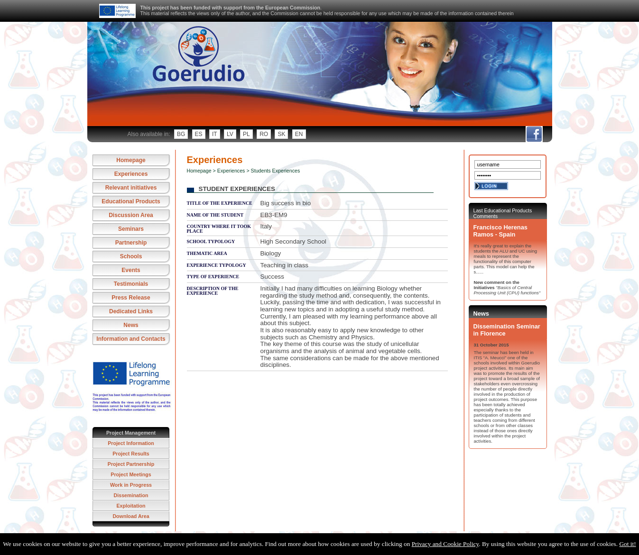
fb (533, 134)
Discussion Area (131, 215)
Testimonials (131, 284)
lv (230, 134)
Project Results (130, 453)
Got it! (627, 543)
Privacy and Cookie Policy (445, 543)
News (130, 325)
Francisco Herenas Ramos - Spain (500, 231)
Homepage (130, 160)
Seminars (131, 229)
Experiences (131, 174)
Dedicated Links (131, 311)
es (199, 134)
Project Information (131, 443)
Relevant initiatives (131, 187)
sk (281, 134)
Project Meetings (131, 474)
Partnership (131, 242)
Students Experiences (275, 170)
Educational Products (131, 201)
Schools (131, 256)
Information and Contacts (130, 339)
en (299, 134)
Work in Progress (131, 485)
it (214, 134)
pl (246, 134)
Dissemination (131, 495)
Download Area (130, 516)
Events (130, 270)
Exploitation (131, 506)
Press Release (130, 297)
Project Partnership (131, 464)
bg (181, 134)
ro (263, 134)
